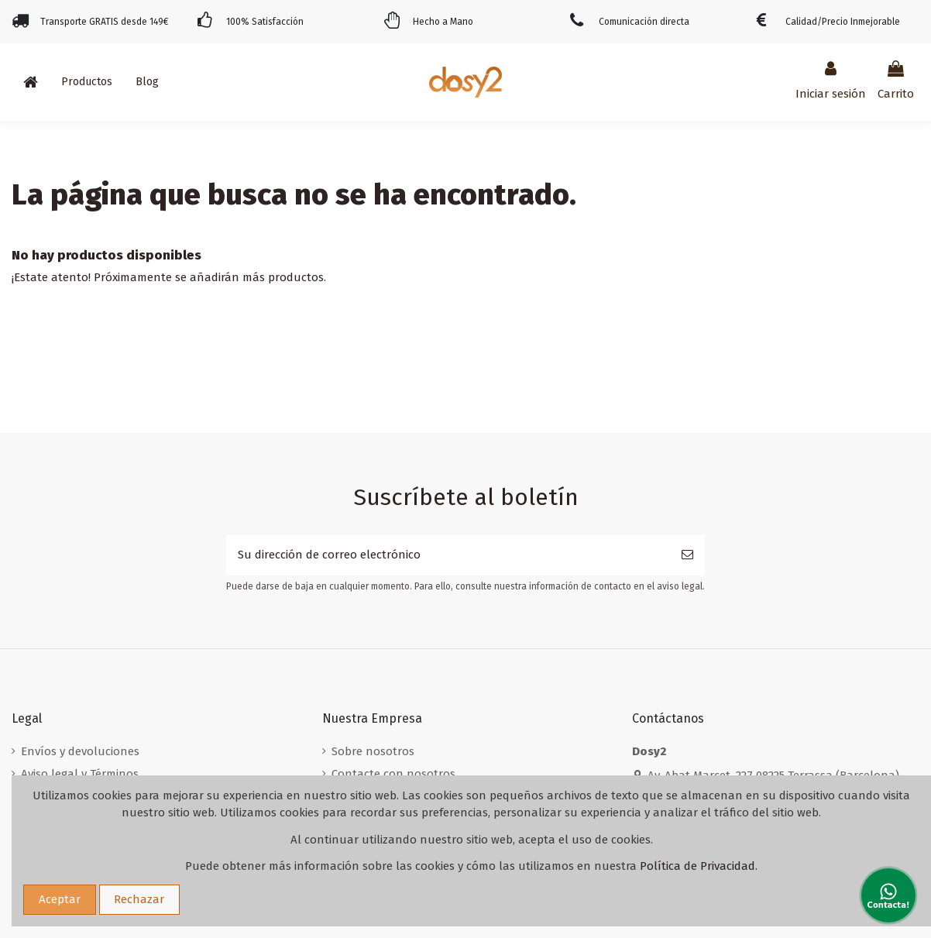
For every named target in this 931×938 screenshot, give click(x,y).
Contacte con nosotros (393, 774)
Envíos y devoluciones (80, 751)
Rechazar (139, 899)
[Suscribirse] (687, 555)
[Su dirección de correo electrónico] (448, 555)
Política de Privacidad (697, 866)
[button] (87, 82)
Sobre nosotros (373, 751)
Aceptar (60, 899)
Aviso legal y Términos (80, 774)
